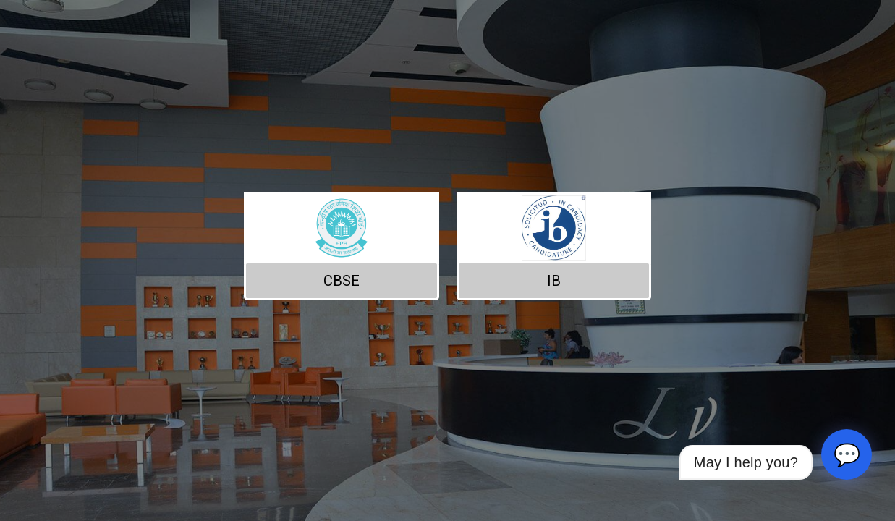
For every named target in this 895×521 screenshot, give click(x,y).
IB (554, 280)
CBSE (341, 280)
